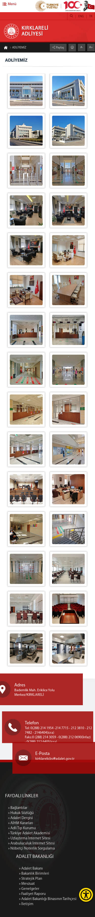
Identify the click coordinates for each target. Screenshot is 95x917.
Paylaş (59, 47)
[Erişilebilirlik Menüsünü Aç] (86, 895)
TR (90, 16)
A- (81, 47)
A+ (91, 47)
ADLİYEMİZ (18, 48)
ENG (81, 16)
